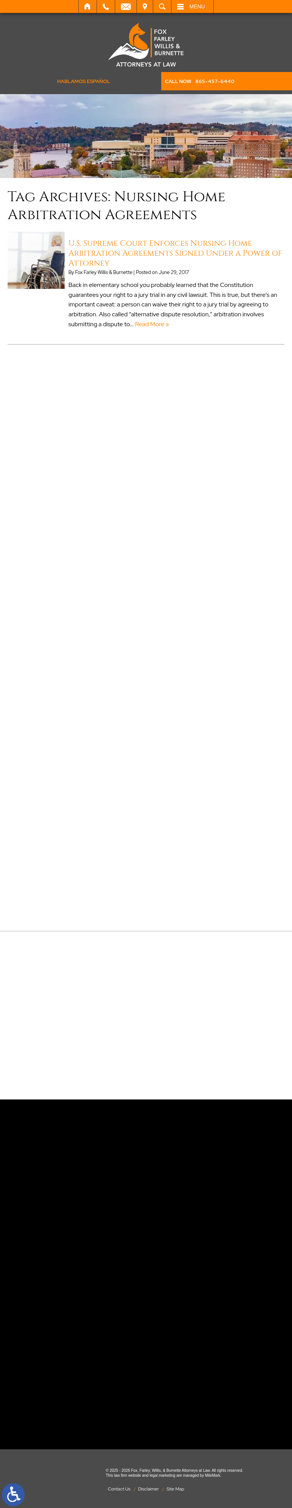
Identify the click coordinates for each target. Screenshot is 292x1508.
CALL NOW (200, 81)
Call (106, 6)
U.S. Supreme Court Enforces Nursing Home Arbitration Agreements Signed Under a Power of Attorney (175, 253)
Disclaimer (148, 1489)
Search (162, 6)
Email (125, 6)
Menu (197, 6)
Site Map (175, 1489)
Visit (145, 6)
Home (88, 6)
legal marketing (162, 1475)
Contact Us (119, 1489)
